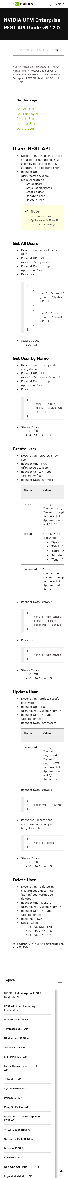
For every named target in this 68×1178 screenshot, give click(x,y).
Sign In (59, 4)
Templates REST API (16, 1028)
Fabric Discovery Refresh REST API (22, 1068)
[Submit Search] (56, 50)
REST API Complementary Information (19, 1008)
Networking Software (43, 70)
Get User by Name (30, 114)
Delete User (25, 128)
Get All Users (26, 109)
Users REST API (31, 148)
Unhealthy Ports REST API (19, 1139)
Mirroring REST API (15, 1056)
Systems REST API (15, 1088)
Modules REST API (15, 1148)
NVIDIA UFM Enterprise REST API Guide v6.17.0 (24, 995)
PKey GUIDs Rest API (16, 1107)
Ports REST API (13, 1097)
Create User (25, 119)
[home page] (23, 4)
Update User (26, 123)
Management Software (27, 74)
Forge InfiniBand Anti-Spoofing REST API (22, 1118)
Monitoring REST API (16, 1019)
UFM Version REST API (17, 1038)
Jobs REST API (13, 1079)
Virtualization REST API (18, 1129)
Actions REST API (14, 1047)
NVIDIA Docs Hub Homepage (30, 66)
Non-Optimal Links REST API (21, 1167)
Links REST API (13, 1157)
